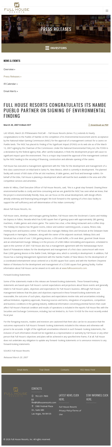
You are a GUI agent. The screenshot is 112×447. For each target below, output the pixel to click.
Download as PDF (98, 125)
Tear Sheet (44, 369)
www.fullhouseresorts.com (74, 268)
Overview (9, 69)
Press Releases (12, 76)
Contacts (65, 369)
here (61, 399)
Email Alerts (10, 91)
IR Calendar (10, 83)
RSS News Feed (87, 369)
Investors (56, 48)
